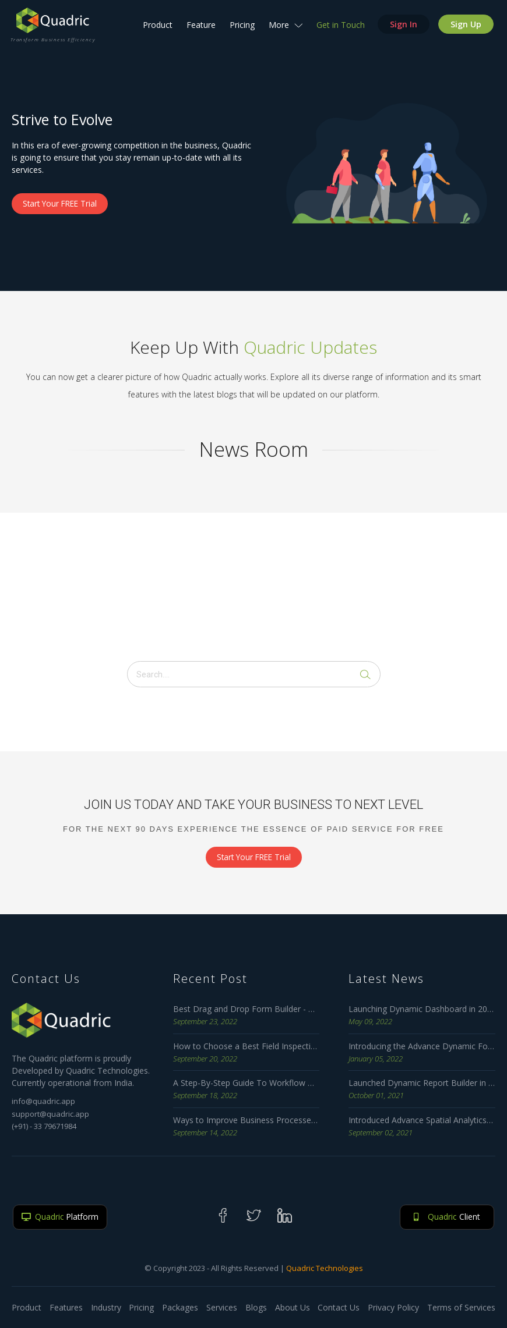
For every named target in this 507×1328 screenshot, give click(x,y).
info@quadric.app (43, 1101)
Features (66, 1307)
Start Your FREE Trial (62, 204)
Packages (180, 1307)
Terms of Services (461, 1307)
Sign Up (464, 28)
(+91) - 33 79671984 (44, 1126)
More (284, 28)
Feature (199, 28)
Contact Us (339, 1307)
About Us (292, 1307)
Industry (106, 1307)
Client (447, 1217)
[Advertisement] (253, 585)
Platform (60, 1217)
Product (156, 28)
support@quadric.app (50, 1114)
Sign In (402, 28)
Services (221, 1307)
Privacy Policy (393, 1307)
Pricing (241, 28)
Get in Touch (339, 28)
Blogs (256, 1307)
